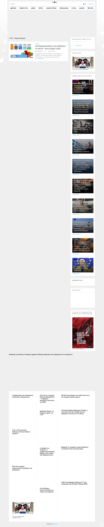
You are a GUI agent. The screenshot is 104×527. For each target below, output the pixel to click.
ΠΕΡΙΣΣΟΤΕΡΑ (40, 58)
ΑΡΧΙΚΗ (13, 8)
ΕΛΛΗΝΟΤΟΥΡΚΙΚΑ (51, 8)
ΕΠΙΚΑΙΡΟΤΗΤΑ (24, 8)
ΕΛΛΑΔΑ (37, 43)
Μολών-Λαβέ (78, 45)
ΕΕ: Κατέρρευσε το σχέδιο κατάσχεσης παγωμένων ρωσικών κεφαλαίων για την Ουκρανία (82, 266)
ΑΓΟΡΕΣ (90, 8)
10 (75, 258)
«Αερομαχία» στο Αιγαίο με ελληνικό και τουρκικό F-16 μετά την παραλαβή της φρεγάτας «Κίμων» (83, 226)
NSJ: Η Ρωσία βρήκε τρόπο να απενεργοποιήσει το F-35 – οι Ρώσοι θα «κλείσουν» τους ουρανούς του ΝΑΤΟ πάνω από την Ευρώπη (82, 244)
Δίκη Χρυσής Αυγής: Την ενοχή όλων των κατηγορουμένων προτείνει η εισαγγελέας (83, 88)
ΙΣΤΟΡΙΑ (74, 8)
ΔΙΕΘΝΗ (33, 8)
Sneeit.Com (55, 524)
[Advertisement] (52, 23)
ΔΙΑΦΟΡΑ (81, 8)
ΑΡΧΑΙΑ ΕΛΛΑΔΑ (64, 8)
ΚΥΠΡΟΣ (41, 8)
